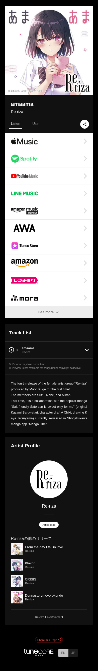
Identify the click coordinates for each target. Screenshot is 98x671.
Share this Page (49, 639)
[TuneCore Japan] (39, 655)
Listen (15, 124)
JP (73, 653)
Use (35, 124)
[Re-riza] (49, 479)
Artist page (48, 524)
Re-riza (17, 111)
